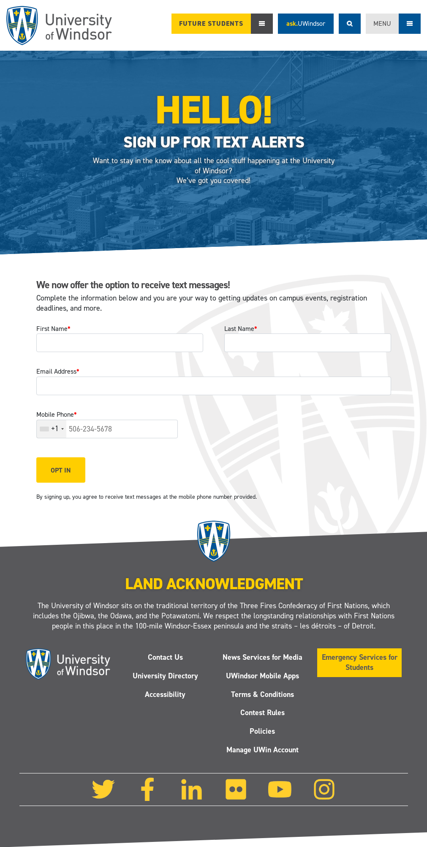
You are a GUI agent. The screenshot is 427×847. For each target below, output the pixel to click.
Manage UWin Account (262, 750)
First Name (53, 328)
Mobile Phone (56, 414)
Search (350, 24)
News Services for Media (262, 657)
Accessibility (165, 694)
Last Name (240, 328)
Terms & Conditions (262, 694)
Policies (262, 731)
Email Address (57, 371)
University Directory (165, 675)
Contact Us (164, 657)
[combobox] (51, 429)
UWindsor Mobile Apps (262, 675)
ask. (305, 23)
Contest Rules (262, 713)
